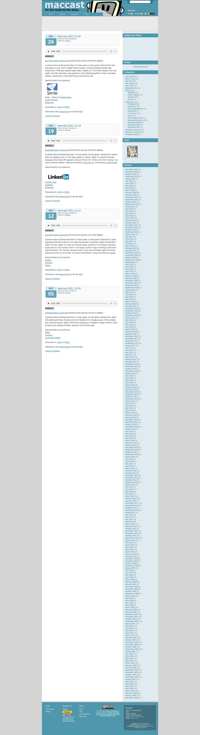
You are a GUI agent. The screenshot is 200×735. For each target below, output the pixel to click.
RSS (81, 711)
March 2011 (130, 524)
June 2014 (129, 434)
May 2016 (129, 380)
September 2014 (132, 427)
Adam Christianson (112, 711)
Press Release (134, 95)
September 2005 (132, 677)
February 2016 (131, 387)
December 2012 (131, 475)
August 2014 (130, 429)
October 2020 (130, 257)
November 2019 (131, 283)
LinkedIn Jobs (50, 182)
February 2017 (131, 359)
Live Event (132, 113)
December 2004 (131, 698)
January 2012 (130, 501)
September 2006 (132, 649)
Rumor (130, 99)
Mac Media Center (135, 118)
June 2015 (129, 406)
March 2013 (130, 468)
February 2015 (131, 415)
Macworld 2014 (134, 127)
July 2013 (129, 459)
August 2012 (130, 485)
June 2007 (129, 628)
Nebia (47, 332)
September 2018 (132, 315)
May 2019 (129, 297)
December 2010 (131, 531)
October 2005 (130, 675)
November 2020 (131, 255)
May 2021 (129, 241)
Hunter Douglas (51, 100)
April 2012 (129, 494)
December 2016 (131, 364)
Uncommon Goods (52, 338)
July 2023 (129, 181)
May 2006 (129, 658)
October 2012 (130, 480)
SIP (91, 76)
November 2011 (131, 505)
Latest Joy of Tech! (132, 156)
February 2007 (131, 638)
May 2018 (129, 325)
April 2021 (129, 244)
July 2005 (129, 682)
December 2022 (131, 197)
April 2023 (129, 188)
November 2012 (131, 478)
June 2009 (129, 573)
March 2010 (130, 552)
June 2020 (129, 267)
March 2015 (130, 413)
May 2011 (129, 519)
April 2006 (129, 661)
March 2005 (130, 691)
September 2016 (132, 371)
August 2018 (130, 318)
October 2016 (130, 369)
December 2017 (131, 336)
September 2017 (132, 343)
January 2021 (130, 251)
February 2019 (131, 304)
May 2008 (129, 603)
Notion (47, 265)
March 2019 (130, 301)
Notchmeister (112, 163)
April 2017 (129, 355)
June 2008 (129, 600)
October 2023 (130, 174)
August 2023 (130, 179)
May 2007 (129, 631)
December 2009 (131, 559)
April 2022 (129, 216)
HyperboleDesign (143, 723)
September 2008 (132, 593)
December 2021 (131, 225)
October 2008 (130, 591)
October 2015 (130, 397)
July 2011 (129, 515)
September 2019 (132, 288)
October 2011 (130, 508)
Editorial (131, 92)
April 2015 (129, 410)
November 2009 (131, 561)
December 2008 (131, 587)
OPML (67, 107)
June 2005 (129, 684)
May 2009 (129, 575)
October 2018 (130, 313)
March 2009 (130, 580)
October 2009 (130, 563)
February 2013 (131, 471)
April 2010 (129, 549)
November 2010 (131, 533)
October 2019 (130, 285)
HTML (59, 107)
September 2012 (132, 482)
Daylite (112, 253)
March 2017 (130, 357)
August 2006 (130, 651)
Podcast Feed (64, 112)
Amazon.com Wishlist (69, 721)
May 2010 (129, 547)
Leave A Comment (52, 116)
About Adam (50, 709)
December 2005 (131, 670)
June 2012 (129, 489)
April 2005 (129, 688)
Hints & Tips (130, 79)
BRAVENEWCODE (145, 725)
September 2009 (132, 566)
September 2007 (132, 621)
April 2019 (129, 299)
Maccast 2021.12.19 (69, 125)
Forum (86, 14)
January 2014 (130, 445)
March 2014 (130, 441)
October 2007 (130, 619)
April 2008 (129, 605)
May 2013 (129, 464)
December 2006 (131, 642)
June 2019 (129, 295)
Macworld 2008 (134, 123)
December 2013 (131, 447)
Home (51, 14)
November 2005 (131, 672)
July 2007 (129, 626)
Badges (48, 711)
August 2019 (130, 290)
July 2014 (129, 431)
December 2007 (131, 614)
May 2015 (129, 408)
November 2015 (131, 394)
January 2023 (130, 195)
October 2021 (130, 230)
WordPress (150, 726)
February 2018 (131, 332)
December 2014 (131, 420)
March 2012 (130, 496)
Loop (130, 116)
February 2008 (131, 610)
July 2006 (129, 654)
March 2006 (130, 663)
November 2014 (131, 422)
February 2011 (131, 526)
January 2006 (130, 668)
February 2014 (131, 443)
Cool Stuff (129, 76)
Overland (48, 263)
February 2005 (131, 693)
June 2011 (129, 517)
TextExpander (65, 97)
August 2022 (130, 206)
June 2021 (129, 239)
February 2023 (131, 193)
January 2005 (130, 695)
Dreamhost (143, 727)
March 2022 (130, 218)
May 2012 (129, 492)
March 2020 (130, 274)
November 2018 (131, 311)
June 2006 (129, 656)
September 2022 (132, 204)
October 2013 (130, 452)
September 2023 (132, 176)
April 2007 (129, 633)
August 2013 (130, 457)
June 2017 (129, 350)
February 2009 (131, 582)
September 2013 (132, 454)
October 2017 (130, 341)
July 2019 (129, 292)
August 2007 (130, 624)
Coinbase (49, 185)
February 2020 (131, 276)
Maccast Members (135, 120)
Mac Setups (130, 83)
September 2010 (132, 538)
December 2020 (131, 253)
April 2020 (129, 271)
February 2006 (131, 665)
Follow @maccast (140, 67)
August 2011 (130, 512)
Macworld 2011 (131, 88)
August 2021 (130, 234)
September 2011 (132, 510)
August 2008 (130, 596)
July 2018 (129, 320)
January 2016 (130, 390)
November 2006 (131, 644)
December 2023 (131, 169)
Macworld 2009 (134, 125)
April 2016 (129, 383)
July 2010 (129, 542)
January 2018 (130, 334)
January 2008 (130, 612)
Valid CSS (82, 716)
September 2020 (132, 260)
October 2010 (130, 536)
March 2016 (130, 385)
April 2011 (129, 522)
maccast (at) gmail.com (137, 716)
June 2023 (129, 183)
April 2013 (129, 466)
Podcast (62, 14)
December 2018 (131, 308)
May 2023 (129, 186)
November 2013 (131, 450)
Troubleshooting (131, 134)
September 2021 (132, 232)
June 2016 (129, 378)
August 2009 (130, 568)
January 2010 (130, 556)
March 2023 (130, 190)
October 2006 (130, 647)
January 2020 (130, 278)
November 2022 (131, 200)
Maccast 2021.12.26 (69, 36)
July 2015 (129, 403)
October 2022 (130, 202)
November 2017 (131, 339)
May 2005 (129, 686)
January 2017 (130, 362)
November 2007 (131, 617)
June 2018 (129, 322)
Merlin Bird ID (88, 163)
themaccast (134, 718)
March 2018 (130, 329)
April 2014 (129, 438)
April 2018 (129, 327)
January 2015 (130, 417)
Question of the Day (133, 130)
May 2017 (129, 352)
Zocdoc (48, 260)
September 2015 (132, 399)
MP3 (81, 112)
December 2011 (131, 503)
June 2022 (129, 211)
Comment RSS (84, 714)
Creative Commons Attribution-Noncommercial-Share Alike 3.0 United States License (108, 714)
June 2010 (129, 545)
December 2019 (131, 281)
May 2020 (129, 269)
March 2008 (130, 607)
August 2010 (130, 540)
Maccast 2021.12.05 (69, 288)
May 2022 (129, 213)
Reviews (131, 97)
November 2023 (131, 172)
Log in (81, 709)
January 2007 (130, 640)
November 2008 (131, 589)
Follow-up (132, 106)
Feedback (132, 104)
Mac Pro (128, 81)
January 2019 (130, 306)
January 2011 (130, 529)
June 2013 (129, 461)
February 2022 (131, 220)
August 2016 (130, 373)
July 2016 (129, 376)
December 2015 (131, 392)
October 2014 (130, 424)
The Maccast (100, 711)
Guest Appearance (135, 109)
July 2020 (129, 264)
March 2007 (130, 635)
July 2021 (129, 237)
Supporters (74, 14)
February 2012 (131, 498)
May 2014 (129, 436)
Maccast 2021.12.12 (69, 210)
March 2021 (130, 246)
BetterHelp (49, 103)
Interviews (132, 111)
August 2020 (130, 262)
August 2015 (130, 401)
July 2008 (129, 598)
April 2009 (129, 577)
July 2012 (129, 487)
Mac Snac (129, 86)
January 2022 (130, 223)
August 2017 (130, 346)
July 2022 (129, 209)
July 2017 (129, 348)
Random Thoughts (132, 132)
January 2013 (130, 473)
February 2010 (131, 554)
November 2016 (131, 366)
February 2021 (131, 248)
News (127, 90)
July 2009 (129, 570)
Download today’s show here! (57, 61)
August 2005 (130, 679)
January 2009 (130, 584)
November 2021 (131, 227)
